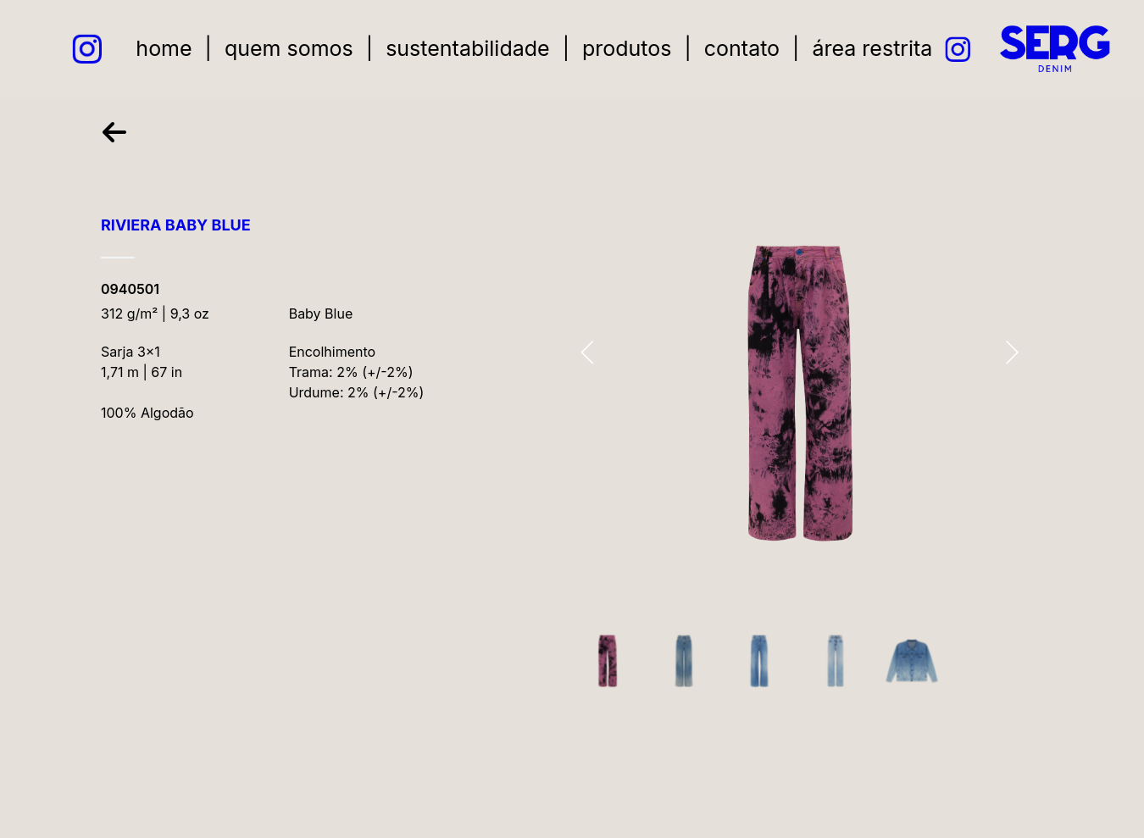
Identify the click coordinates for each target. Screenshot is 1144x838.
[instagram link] (89, 49)
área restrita (874, 48)
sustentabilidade (468, 48)
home (165, 48)
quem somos (289, 48)
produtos (628, 48)
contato (742, 48)
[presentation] (587, 355)
